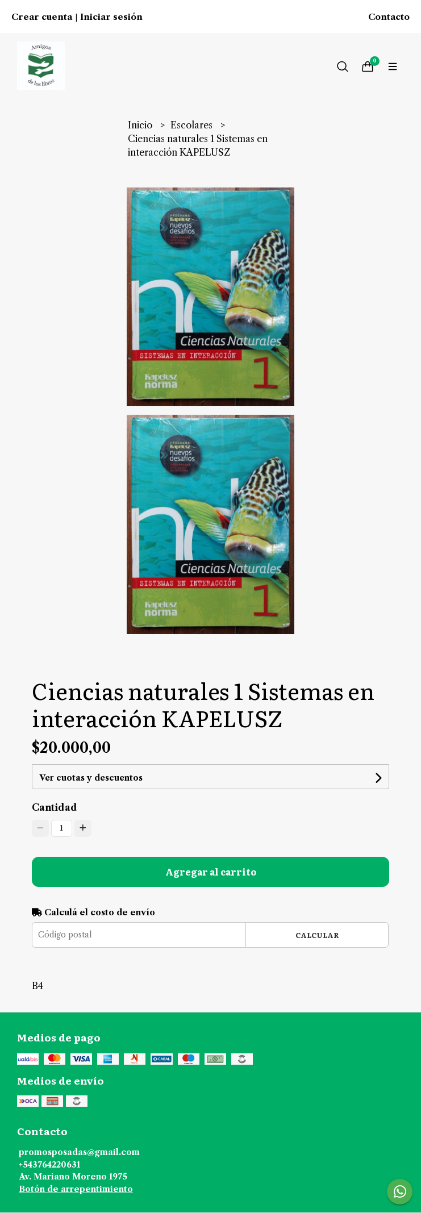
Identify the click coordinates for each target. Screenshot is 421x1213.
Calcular (317, 934)
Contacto (389, 17)
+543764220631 (49, 1165)
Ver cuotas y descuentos (91, 778)
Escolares (192, 125)
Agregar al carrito (210, 871)
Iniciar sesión (111, 17)
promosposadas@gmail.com (79, 1152)
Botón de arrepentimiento (76, 1189)
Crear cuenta (41, 17)
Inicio (141, 125)
